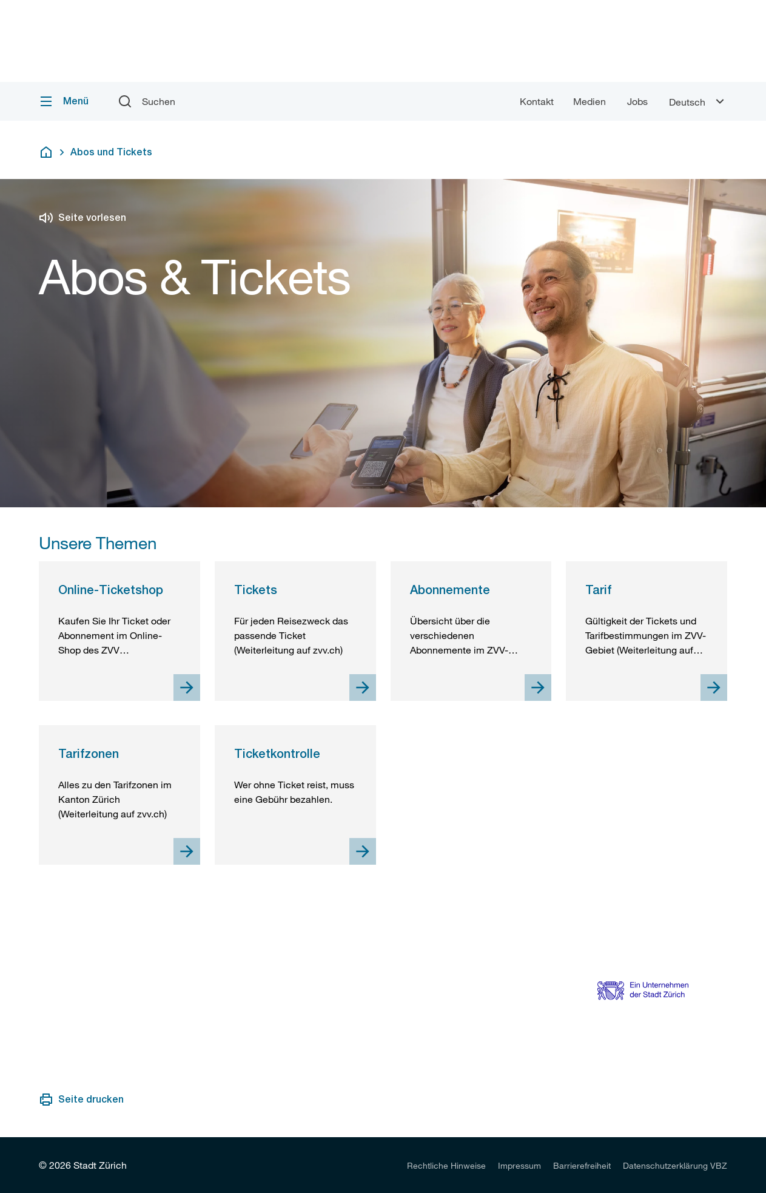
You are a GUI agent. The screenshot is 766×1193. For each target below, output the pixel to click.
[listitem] (446, 1165)
